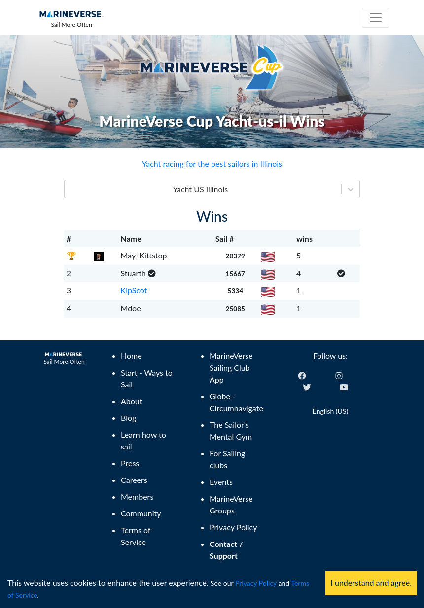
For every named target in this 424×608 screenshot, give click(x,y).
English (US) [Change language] (330, 411)
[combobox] (70, 189)
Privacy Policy (256, 583)
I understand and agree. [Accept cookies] (371, 582)
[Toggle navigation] (375, 18)
